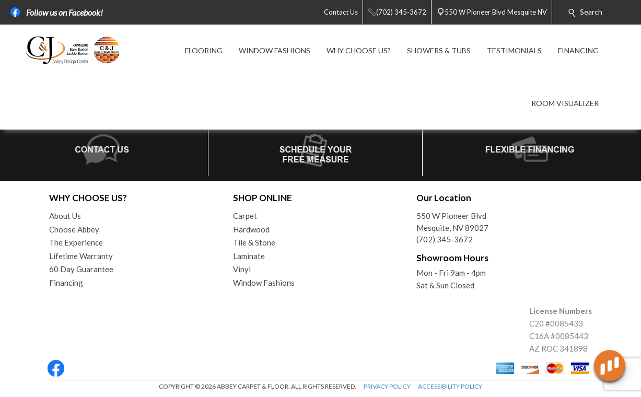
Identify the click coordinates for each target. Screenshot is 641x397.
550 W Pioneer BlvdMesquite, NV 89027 (452, 221)
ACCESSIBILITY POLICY (450, 386)
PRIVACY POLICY (387, 386)
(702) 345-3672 (444, 239)
